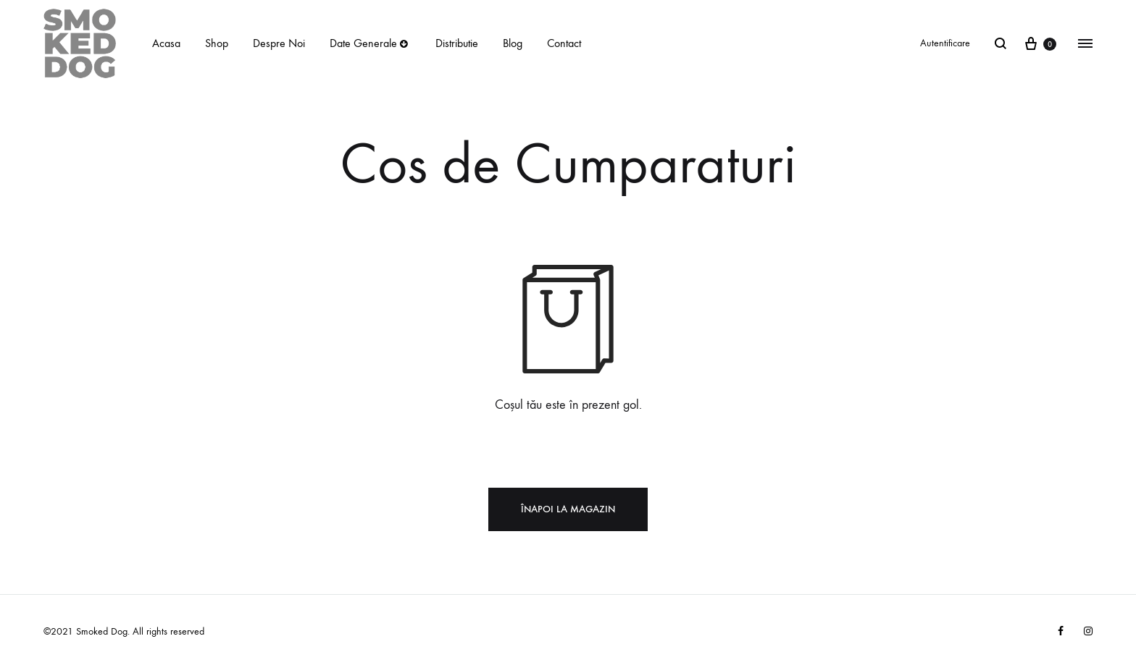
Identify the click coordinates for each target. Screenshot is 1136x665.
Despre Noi (279, 43)
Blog (512, 43)
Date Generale (370, 43)
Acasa (166, 43)
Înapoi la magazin (568, 509)
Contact (564, 43)
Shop (216, 43)
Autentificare (945, 43)
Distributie (456, 43)
